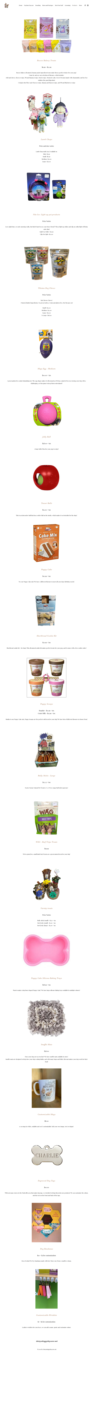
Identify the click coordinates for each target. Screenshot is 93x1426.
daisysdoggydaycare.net (46, 1341)
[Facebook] (85, 5)
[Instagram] (88, 5)
